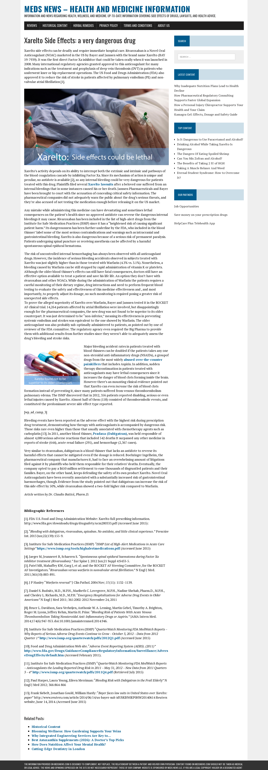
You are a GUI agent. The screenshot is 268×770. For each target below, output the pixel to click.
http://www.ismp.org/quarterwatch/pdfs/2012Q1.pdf (80, 638)
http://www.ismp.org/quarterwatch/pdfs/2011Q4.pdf (73, 672)
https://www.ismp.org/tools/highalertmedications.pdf (78, 548)
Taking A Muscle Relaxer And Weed (200, 168)
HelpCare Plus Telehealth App (194, 223)
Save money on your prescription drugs (200, 215)
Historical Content (55, 25)
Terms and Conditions (138, 25)
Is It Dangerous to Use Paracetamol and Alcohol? (210, 139)
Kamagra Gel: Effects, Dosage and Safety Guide (205, 114)
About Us (164, 25)
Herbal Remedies (83, 25)
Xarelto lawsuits (100, 184)
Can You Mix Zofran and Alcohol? (199, 158)
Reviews (32, 25)
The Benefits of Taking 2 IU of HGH (201, 163)
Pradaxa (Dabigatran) (110, 433)
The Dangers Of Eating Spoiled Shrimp (203, 154)
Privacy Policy (108, 25)
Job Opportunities (186, 206)
